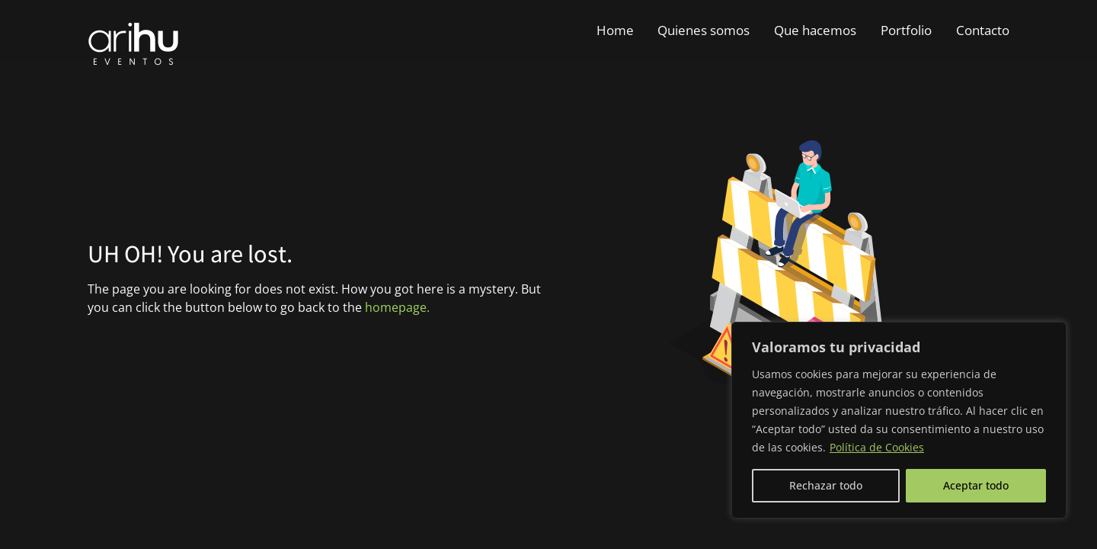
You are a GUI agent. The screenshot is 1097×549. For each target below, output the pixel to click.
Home (615, 30)
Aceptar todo (976, 485)
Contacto (982, 30)
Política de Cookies (877, 447)
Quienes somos (703, 30)
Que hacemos (815, 30)
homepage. (397, 307)
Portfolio (906, 30)
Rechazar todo (825, 485)
